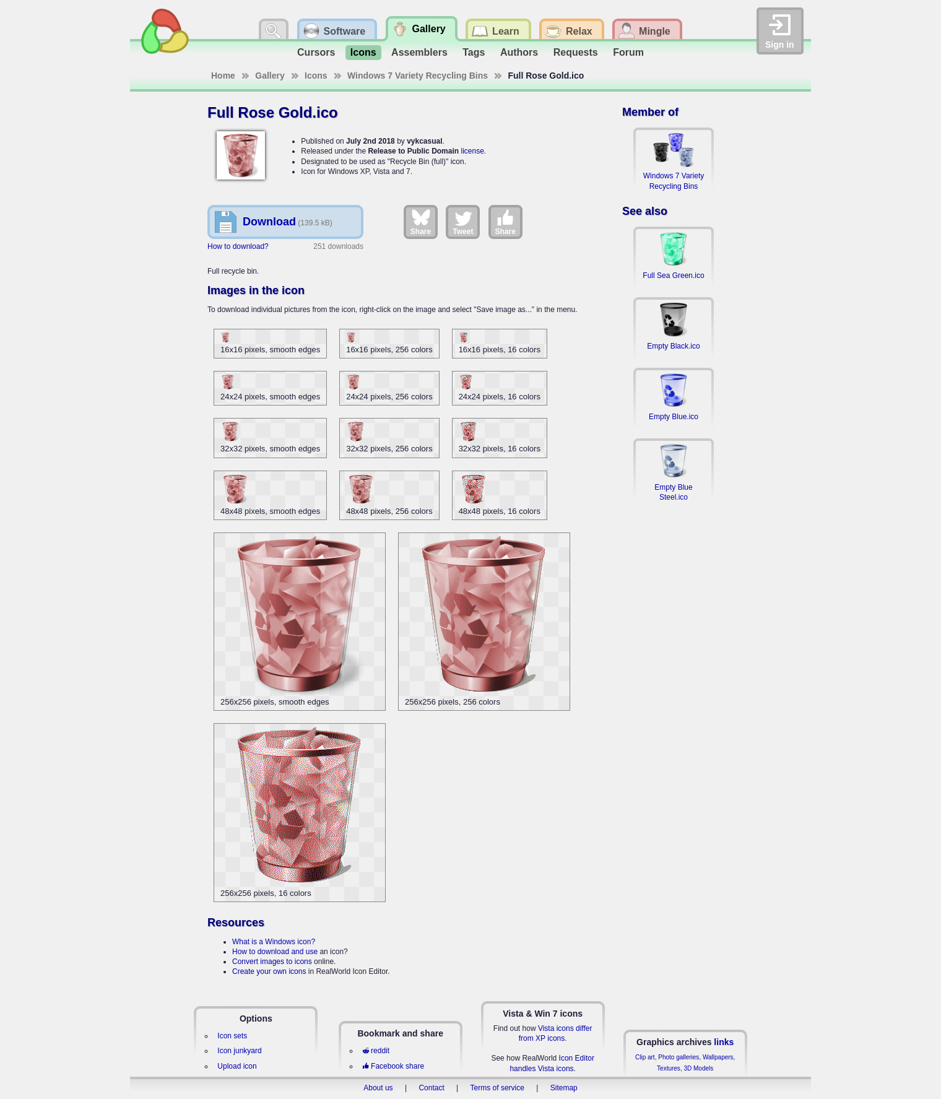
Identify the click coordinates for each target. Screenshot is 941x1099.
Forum (628, 52)
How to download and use (275, 951)
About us (377, 1088)
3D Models (698, 1068)
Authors (519, 52)
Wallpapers (718, 1057)
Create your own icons (269, 971)
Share (420, 221)
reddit (375, 1050)
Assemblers (419, 52)
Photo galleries (678, 1057)
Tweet (463, 221)
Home (223, 75)
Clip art (645, 1057)
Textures (668, 1068)
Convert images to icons (272, 961)
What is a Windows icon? (273, 941)
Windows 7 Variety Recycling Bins (417, 75)
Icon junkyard (239, 1050)
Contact (431, 1088)
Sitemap (564, 1088)
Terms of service (497, 1088)
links (724, 1042)
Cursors (316, 52)
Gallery (269, 75)
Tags (473, 52)
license (472, 151)
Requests (575, 52)
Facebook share (393, 1066)
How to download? (238, 246)
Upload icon (236, 1066)
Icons (363, 52)
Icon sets (232, 1036)
